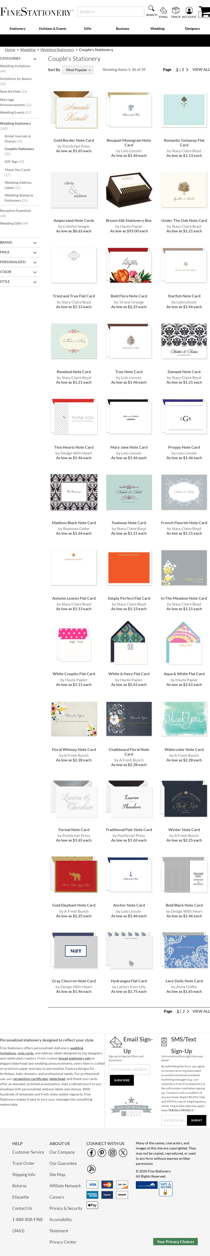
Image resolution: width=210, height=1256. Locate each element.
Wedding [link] (27, 49)
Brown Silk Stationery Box (129, 220)
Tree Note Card (128, 371)
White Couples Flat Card (74, 673)
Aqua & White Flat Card (184, 673)
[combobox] (111, 11)
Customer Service (28, 1152)
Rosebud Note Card (74, 371)
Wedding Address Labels (18, 185)
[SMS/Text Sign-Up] (173, 1120)
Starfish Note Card (184, 295)
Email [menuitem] (163, 16)
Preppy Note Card (184, 447)
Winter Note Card (184, 829)
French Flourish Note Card (184, 522)
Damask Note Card (184, 371)
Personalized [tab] (12, 262)
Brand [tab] (6, 242)
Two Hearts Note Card (73, 447)
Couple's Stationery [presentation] (96, 49)
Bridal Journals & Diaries (18, 138)
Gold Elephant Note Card (73, 905)
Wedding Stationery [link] (57, 49)
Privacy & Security (65, 1208)
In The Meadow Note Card (184, 598)
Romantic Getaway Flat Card (184, 142)
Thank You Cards (17, 172)
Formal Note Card (73, 829)
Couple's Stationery (19, 151)
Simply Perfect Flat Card (129, 598)
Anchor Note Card (129, 905)
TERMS (173, 1110)
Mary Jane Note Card (129, 447)
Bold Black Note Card (184, 905)
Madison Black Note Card (74, 522)
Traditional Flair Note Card (129, 829)
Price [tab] (5, 252)
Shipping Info (23, 1174)
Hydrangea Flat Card (129, 980)
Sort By (54, 69)
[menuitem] (17, 28)
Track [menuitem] (176, 16)
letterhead (57, 1079)
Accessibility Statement (60, 1225)
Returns (19, 1185)
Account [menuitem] (189, 16)
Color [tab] (5, 272)
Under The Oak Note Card (184, 220)
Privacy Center (63, 1242)
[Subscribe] (122, 1080)
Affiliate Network (65, 1185)
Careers (56, 1197)
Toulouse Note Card (129, 522)
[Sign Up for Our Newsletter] (129, 1069)
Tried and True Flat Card (74, 295)
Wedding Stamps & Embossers (19, 197)
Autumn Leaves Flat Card (74, 598)
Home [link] (10, 49)
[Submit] (196, 1120)
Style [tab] (5, 281)
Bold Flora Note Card (129, 295)
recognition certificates (30, 1079)
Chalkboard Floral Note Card (129, 751)
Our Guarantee (63, 1163)
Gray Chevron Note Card (74, 980)
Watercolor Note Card (184, 749)
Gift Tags (18, 161)
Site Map (57, 1174)
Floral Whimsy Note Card (74, 749)
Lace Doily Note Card (184, 980)
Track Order (23, 1163)
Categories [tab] (10, 58)
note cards (26, 1053)
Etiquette (20, 1197)
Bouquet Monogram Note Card (129, 142)
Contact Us (22, 1208)
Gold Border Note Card (74, 140)
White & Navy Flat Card (129, 673)
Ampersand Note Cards (74, 220)
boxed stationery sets (74, 1058)
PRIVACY (187, 1110)
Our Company (62, 1152)
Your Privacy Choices (175, 1241)
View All (201, 69)
